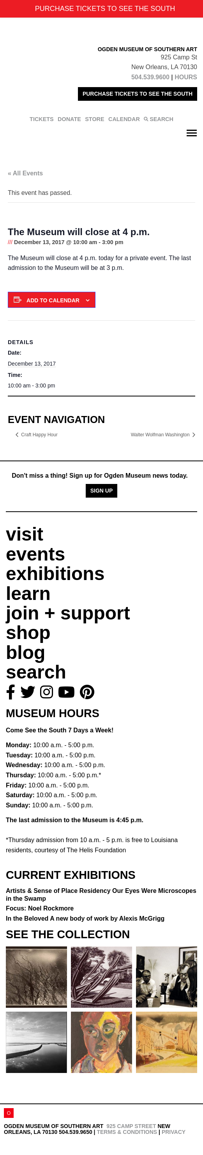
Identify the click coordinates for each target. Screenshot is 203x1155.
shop (28, 632)
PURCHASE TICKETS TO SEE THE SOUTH (137, 94)
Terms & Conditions (127, 1132)
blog (25, 652)
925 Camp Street (131, 1126)
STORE (94, 119)
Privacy (173, 1132)
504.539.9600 (150, 77)
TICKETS (42, 119)
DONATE (69, 119)
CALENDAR (124, 119)
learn (28, 593)
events (35, 554)
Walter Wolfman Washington (161, 434)
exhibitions (55, 573)
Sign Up (101, 490)
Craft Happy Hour (39, 434)
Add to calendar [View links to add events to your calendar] (52, 300)
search (36, 672)
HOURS (186, 77)
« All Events (25, 173)
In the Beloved (85, 918)
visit (24, 534)
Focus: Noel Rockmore (40, 908)
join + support (68, 613)
